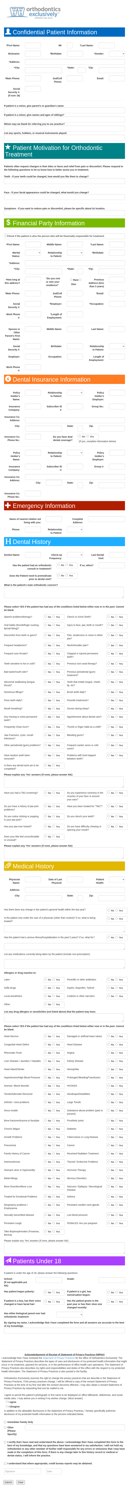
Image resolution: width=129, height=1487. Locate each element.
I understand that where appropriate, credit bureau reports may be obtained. (49, 1463)
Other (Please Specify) (11, 1431)
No (84, 436)
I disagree (14, 1406)
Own (73, 284)
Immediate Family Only (20, 1422)
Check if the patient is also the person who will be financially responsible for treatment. (56, 236)
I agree (12, 1402)
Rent (76, 280)
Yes (91, 436)
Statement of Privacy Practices (59, 1358)
